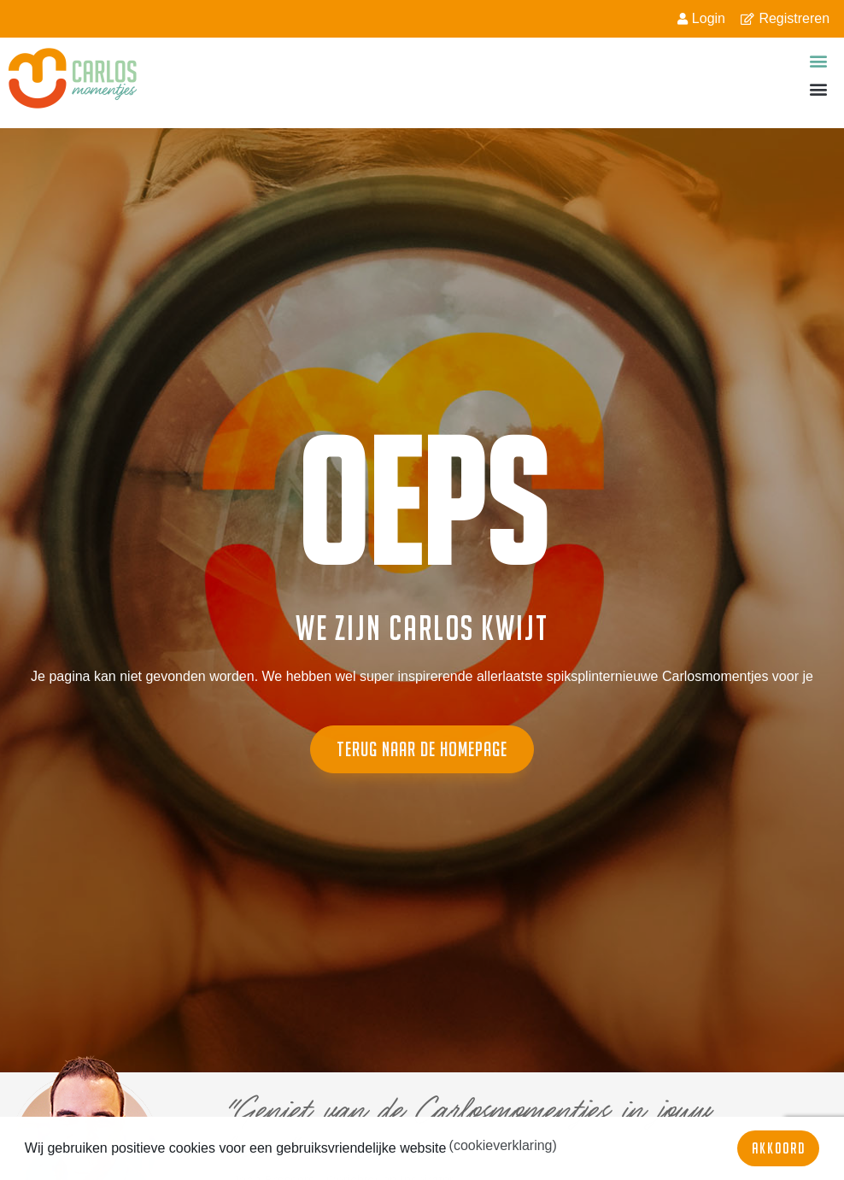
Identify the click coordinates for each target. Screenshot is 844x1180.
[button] (819, 60)
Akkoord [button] (779, 1148)
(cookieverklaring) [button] (503, 1145)
